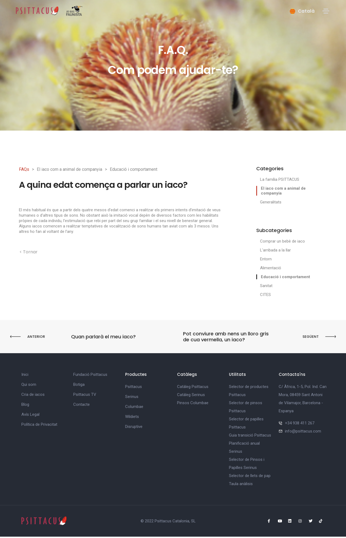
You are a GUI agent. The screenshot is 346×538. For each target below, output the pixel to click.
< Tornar (28, 252)
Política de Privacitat (39, 425)
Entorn (266, 259)
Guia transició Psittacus (250, 436)
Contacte (81, 405)
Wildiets (132, 418)
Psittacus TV (84, 395)
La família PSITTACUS (279, 179)
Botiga (79, 385)
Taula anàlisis (241, 485)
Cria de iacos (33, 395)
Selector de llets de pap (250, 477)
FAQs (24, 169)
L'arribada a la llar (275, 250)
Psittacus (133, 388)
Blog (25, 405)
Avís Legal (30, 415)
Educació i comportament (133, 169)
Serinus (131, 398)
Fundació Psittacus (90, 375)
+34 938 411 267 (299, 424)
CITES (265, 294)
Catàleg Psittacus (192, 388)
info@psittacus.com (303, 432)
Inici (24, 375)
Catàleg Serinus (191, 396)
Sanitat (266, 285)
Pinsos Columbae (192, 404)
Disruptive (133, 427)
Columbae (134, 408)
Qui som (28, 385)
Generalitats (270, 202)
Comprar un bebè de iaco (282, 241)
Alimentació (270, 267)
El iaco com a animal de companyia (69, 169)
